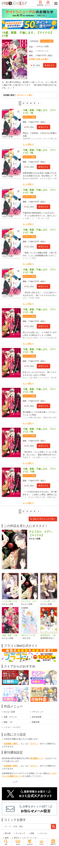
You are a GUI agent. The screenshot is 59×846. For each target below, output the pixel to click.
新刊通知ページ (36, 758)
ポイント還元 (47, 41)
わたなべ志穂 (43, 46)
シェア (15, 782)
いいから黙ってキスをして (10, 601)
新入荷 (8, 833)
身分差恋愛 (36, 717)
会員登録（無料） (11, 744)
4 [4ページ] (30, 103)
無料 (7, 838)
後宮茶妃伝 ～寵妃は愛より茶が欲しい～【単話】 (48, 635)
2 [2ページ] (23, 103)
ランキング (20, 833)
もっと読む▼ (28, 144)
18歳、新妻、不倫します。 (10, 635)
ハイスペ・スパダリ (12, 727)
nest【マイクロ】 (28, 635)
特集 (32, 833)
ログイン (48, 3)
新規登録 (40, 3)
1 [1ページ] (19, 103)
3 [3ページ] (27, 103)
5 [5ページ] (34, 103)
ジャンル (43, 833)
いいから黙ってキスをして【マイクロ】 (48, 601)
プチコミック (43, 51)
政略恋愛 (35, 722)
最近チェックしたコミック (25, 838)
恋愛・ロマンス (10, 717)
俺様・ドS (8, 722)
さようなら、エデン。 (29, 601)
